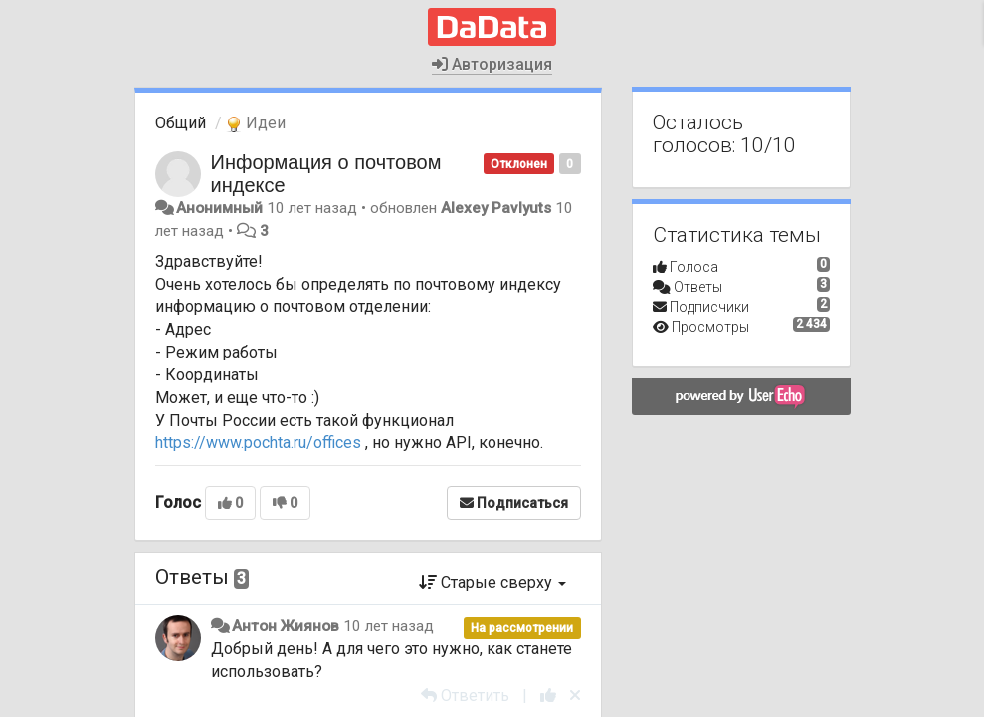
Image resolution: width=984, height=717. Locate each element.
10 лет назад (388, 626)
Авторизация (492, 64)
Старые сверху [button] (492, 582)
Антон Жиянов (285, 626)
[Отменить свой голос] (575, 695)
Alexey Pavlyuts (496, 208)
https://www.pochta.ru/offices (258, 442)
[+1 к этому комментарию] (548, 695)
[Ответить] (465, 695)
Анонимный (219, 208)
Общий (180, 123)
